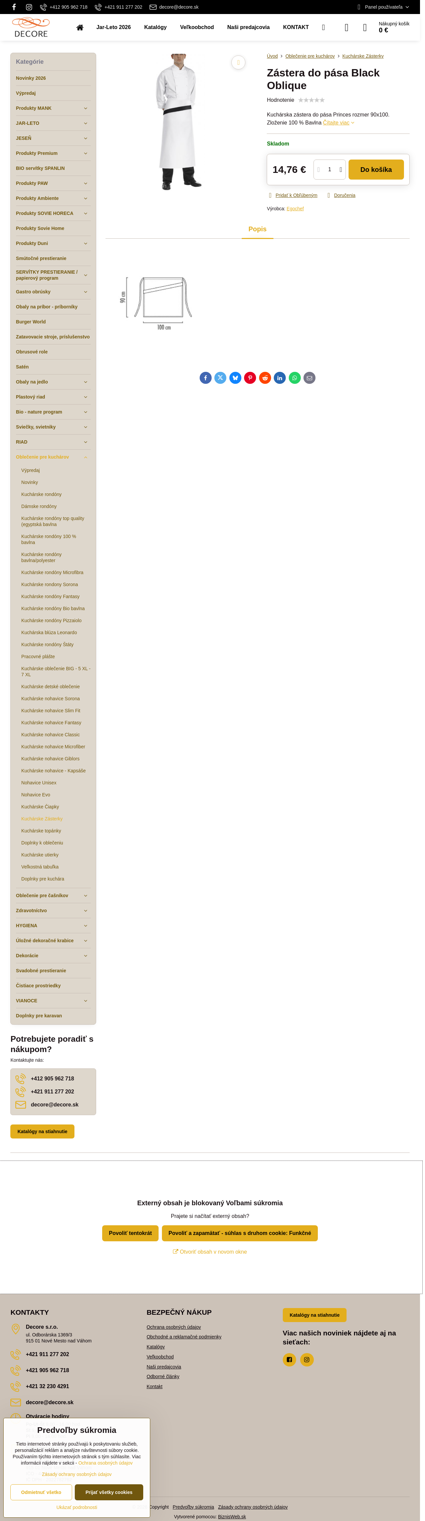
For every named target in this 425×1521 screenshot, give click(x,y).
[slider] (311, 100)
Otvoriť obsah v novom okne (210, 1252)
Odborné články (163, 1376)
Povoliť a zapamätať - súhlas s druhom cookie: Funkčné (240, 1233)
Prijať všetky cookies (109, 1492)
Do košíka (376, 169)
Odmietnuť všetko (41, 1492)
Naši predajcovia (164, 1366)
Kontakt (154, 1386)
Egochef (295, 208)
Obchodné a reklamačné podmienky (184, 1336)
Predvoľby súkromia (193, 1507)
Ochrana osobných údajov (174, 1327)
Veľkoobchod (160, 1356)
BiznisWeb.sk (232, 1516)
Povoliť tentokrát (130, 1233)
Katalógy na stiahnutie (42, 1131)
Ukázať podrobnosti (76, 1507)
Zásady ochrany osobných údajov (253, 1507)
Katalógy (156, 1346)
